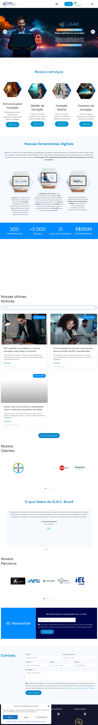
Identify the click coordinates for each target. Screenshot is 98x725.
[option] (49, 32)
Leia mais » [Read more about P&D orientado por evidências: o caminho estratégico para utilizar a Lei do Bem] (7, 363)
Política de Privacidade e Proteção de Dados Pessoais (31, 721)
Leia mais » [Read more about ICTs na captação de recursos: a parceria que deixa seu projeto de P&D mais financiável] (57, 363)
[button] (48, 706)
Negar (26, 717)
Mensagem (29, 670)
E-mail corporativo (68, 654)
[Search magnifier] (94, 307)
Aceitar (10, 717)
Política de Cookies (11, 721)
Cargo (52, 662)
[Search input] (48, 307)
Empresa (28, 662)
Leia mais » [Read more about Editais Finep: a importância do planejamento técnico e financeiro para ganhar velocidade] (7, 421)
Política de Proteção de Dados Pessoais (82, 688)
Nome (27, 654)
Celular (76, 662)
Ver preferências (42, 717)
